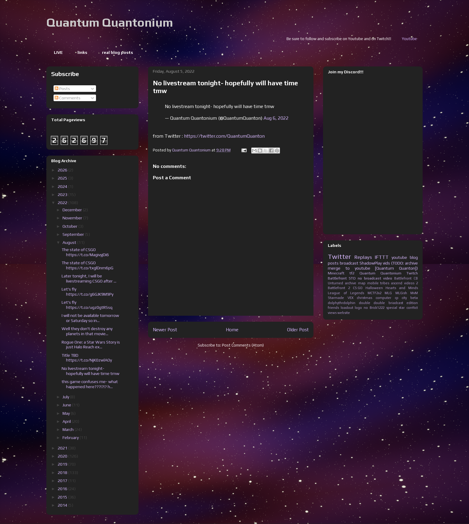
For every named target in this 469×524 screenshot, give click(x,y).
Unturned (335, 283)
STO (352, 278)
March (68, 429)
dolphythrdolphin (341, 303)
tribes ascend (391, 283)
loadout (347, 307)
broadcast (349, 263)
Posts (62, 88)
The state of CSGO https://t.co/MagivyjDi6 (85, 252)
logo (358, 307)
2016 (63, 488)
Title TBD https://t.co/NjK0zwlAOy (87, 358)
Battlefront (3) (406, 278)
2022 (63, 202)
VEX (351, 298)
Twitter (339, 256)
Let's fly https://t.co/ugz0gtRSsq (87, 305)
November (73, 217)
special (391, 307)
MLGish (401, 293)
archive (350, 283)
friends (333, 307)
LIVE (58, 52)
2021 (63, 448)
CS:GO (358, 288)
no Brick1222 (374, 307)
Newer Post (165, 329)
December (73, 209)
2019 (63, 464)
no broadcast (369, 278)
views (332, 313)
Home (232, 329)
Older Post (298, 329)
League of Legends (346, 293)
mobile (373, 283)
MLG (388, 293)
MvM (414, 293)
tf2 (351, 273)
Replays (363, 257)
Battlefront (337, 278)
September (74, 234)
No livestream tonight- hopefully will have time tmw (90, 371)
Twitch (412, 273)
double (364, 303)
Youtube (419, 39)
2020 (63, 456)
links (82, 52)
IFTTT (382, 257)
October (70, 226)
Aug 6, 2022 (276, 118)
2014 (63, 505)
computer (383, 298)
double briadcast (388, 303)
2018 (63, 472)
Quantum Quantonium (109, 22)
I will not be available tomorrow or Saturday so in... (90, 318)
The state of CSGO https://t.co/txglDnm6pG (87, 265)
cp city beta (406, 298)
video (387, 278)
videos (409, 283)
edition (412, 303)
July (66, 396)
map (362, 283)
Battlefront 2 (339, 288)
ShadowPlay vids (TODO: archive (389, 263)
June (67, 405)
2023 (63, 194)
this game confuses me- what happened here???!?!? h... (90, 384)
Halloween (374, 288)
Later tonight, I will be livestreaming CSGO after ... (89, 278)
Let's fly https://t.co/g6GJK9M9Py (87, 292)
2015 (63, 497)
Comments (67, 97)
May (67, 413)
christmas (364, 298)
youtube (399, 257)
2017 (63, 480)
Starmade (336, 298)
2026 (63, 170)
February (71, 437)
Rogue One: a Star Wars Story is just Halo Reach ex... (91, 345)
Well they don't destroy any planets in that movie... (87, 331)
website (343, 313)
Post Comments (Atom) (243, 345)
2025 (63, 178)
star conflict (408, 307)
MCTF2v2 (374, 293)
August (70, 242)
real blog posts (117, 52)
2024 (63, 186)
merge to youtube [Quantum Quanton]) (373, 268)
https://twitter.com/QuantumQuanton (224, 136)
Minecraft (336, 273)
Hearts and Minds (402, 288)
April (67, 421)
